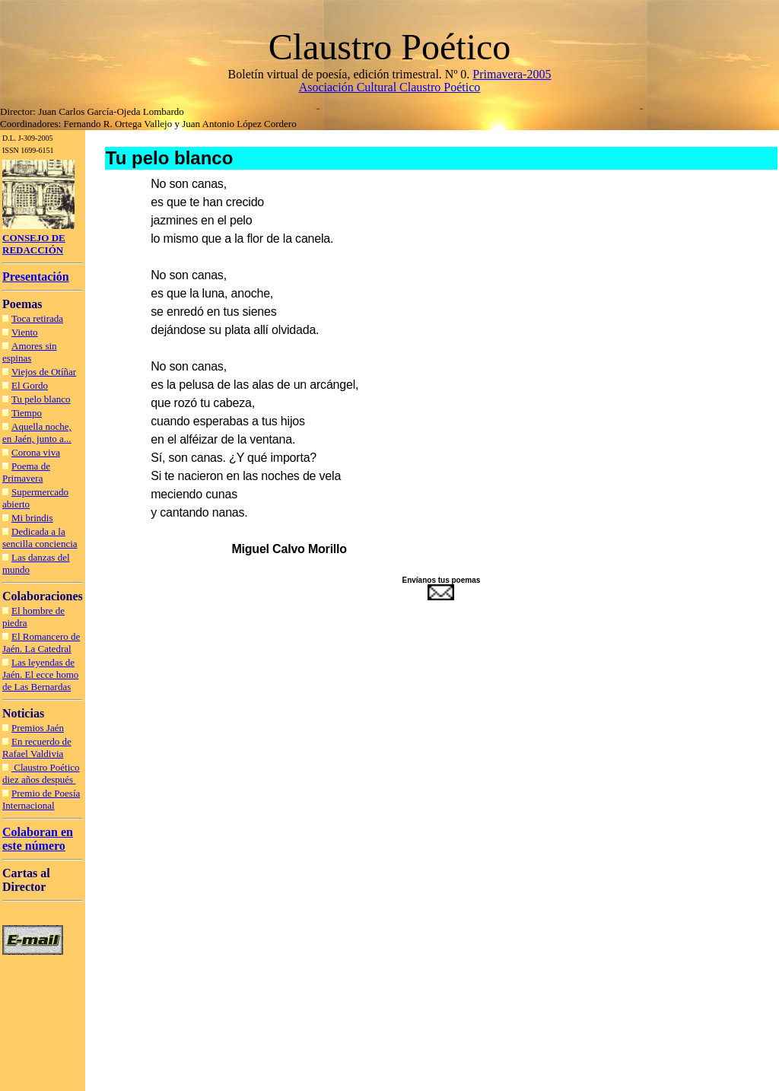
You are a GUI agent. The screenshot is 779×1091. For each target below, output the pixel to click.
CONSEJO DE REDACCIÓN (33, 244)
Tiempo (26, 412)
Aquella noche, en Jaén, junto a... (37, 432)
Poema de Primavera (26, 472)
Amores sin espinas (29, 352)
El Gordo (29, 385)
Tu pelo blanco (41, 399)
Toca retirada (37, 318)
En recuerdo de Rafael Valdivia (37, 747)
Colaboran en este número (37, 838)
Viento (24, 332)
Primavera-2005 (511, 74)
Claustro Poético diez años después (41, 773)
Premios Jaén (37, 727)
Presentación (35, 276)
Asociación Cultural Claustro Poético (390, 87)
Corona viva (35, 452)
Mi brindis (32, 517)
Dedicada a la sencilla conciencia (40, 537)
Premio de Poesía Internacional (41, 799)
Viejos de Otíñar (43, 371)
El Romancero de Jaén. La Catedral (41, 642)
